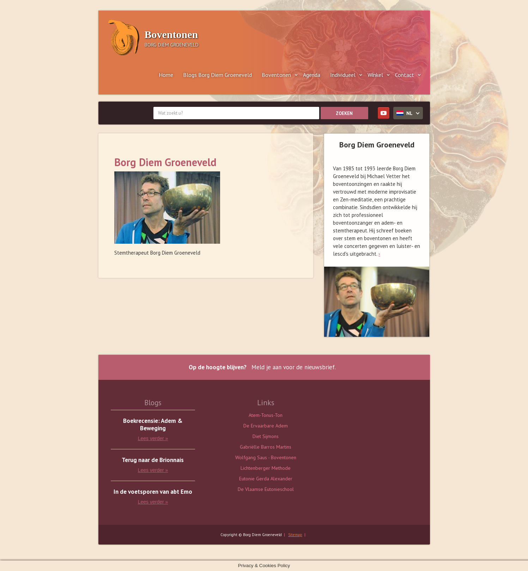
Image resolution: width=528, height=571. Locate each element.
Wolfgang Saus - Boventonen (265, 457)
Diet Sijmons (266, 436)
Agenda (311, 74)
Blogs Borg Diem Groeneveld (217, 74)
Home (166, 74)
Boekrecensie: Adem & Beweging (153, 424)
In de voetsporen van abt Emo (153, 492)
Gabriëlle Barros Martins (265, 447)
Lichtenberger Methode (266, 468)
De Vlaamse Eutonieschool (266, 489)
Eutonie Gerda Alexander (265, 478)
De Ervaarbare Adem (265, 426)
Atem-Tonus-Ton (266, 415)
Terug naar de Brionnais (153, 460)
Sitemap (295, 534)
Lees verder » (153, 438)
